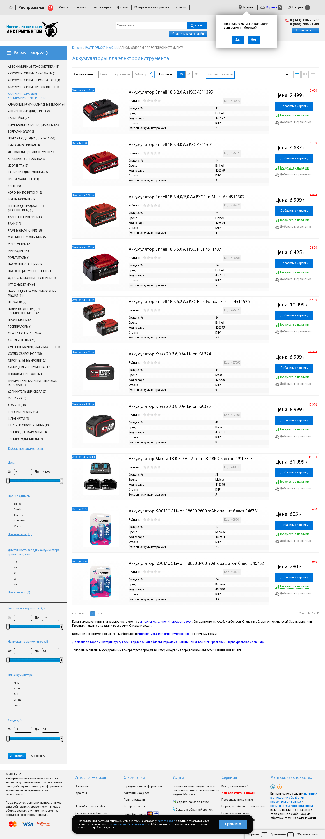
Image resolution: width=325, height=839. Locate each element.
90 (196, 74)
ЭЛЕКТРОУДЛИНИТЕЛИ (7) (25, 439)
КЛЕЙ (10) (14, 186)
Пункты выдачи (101, 7)
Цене (103, 74)
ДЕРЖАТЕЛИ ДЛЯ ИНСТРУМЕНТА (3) (32, 152)
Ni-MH (17, 683)
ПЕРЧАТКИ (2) (17, 302)
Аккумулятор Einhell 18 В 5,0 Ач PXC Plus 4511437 (175, 249)
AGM (17, 688)
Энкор (17, 504)
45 (15, 573)
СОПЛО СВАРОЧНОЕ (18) (25, 354)
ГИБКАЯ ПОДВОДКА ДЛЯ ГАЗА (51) (31, 138)
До (37, 472)
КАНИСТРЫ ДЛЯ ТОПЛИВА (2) (28, 172)
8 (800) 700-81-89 (304, 24)
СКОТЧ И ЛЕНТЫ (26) (21, 340)
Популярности (121, 74)
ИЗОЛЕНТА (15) (18, 165)
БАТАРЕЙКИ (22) (19, 118)
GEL (16, 694)
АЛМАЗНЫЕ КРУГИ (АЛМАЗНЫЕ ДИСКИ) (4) (36, 105)
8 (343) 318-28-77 (304, 20)
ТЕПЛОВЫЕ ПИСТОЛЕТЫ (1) (26, 374)
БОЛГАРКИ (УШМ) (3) (21, 132)
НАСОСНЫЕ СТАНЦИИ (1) (25, 264)
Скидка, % (15, 720)
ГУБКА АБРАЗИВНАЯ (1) (24, 145)
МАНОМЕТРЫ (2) (19, 244)
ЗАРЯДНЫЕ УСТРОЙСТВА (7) (27, 159)
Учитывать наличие (220, 74)
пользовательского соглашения (292, 806)
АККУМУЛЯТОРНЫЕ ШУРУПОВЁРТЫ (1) (33, 87)
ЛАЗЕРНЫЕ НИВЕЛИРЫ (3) (25, 217)
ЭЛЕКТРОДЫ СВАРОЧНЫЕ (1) (27, 432)
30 (15, 562)
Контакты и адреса (136, 793)
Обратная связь (305, 30)
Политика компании (235, 813)
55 (15, 579)
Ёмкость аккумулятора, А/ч (26, 608)
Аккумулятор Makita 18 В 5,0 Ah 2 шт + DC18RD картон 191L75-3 (191, 459)
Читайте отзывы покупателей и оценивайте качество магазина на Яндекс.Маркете (196, 790)
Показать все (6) (19, 592)
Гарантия (181, 7)
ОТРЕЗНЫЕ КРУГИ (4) (22, 285)
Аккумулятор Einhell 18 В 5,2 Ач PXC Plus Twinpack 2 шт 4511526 (189, 302)
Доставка (123, 7)
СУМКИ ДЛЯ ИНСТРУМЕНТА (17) (29, 367)
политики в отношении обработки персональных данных (293, 798)
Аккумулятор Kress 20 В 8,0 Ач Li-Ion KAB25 (170, 406)
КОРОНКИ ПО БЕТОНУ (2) (25, 193)
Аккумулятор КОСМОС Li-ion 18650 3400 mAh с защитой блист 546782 (196, 563)
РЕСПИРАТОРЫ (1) (20, 327)
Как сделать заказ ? (234, 786)
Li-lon (17, 700)
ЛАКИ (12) (14, 224)
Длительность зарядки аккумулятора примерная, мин (34, 552)
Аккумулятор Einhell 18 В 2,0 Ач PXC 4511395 (171, 92)
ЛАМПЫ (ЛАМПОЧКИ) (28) (25, 230)
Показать (17, 756)
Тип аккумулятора (20, 675)
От (9, 472)
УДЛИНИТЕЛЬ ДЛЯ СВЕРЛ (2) (27, 392)
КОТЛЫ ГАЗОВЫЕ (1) (21, 199)
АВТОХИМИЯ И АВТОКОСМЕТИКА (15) (33, 67)
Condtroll (19, 520)
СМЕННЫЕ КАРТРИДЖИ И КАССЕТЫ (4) (34, 347)
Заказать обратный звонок (194, 809)
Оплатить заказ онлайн (188, 34)
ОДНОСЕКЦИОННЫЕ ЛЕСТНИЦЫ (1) (32, 278)
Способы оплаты (141, 814)
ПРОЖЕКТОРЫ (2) (20, 320)
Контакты (80, 7)
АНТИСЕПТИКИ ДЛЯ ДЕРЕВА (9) (29, 111)
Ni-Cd (17, 705)
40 (15, 567)
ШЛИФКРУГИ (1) (18, 419)
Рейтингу (140, 74)
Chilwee (18, 515)
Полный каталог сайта (90, 806)
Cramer (18, 526)
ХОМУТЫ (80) (17, 405)
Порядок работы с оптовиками (243, 806)
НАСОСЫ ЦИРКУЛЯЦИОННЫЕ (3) (30, 271)
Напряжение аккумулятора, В (28, 642)
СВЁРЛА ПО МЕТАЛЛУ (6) (24, 333)
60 (15, 584)
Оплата (63, 7)
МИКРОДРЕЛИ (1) (20, 251)
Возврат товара (134, 806)
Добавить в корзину (294, 106)
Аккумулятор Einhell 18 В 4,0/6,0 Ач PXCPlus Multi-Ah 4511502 (186, 197)
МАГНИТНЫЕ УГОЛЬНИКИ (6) (27, 237)
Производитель (19, 496)
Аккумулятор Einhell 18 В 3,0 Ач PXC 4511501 (171, 145)
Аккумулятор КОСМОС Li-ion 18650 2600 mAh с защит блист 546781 (194, 511)
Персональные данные (237, 800)
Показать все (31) (20, 534)
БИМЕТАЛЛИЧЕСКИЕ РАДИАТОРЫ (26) (33, 125)
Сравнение (278, 834)
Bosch (17, 509)
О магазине (82, 786)
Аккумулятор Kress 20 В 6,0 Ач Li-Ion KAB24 (170, 354)
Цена (11, 462)
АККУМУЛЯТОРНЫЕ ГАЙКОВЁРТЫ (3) (32, 73)
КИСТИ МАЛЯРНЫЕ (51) (23, 179)
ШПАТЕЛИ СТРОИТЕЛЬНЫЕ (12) (29, 425)
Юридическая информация (151, 7)
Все (103, 613)
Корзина (271, 7)
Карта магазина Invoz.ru (91, 813)
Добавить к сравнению (293, 122)
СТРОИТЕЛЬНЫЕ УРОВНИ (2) (27, 360)
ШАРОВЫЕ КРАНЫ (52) (23, 412)
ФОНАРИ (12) (17, 398)
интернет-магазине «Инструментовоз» (166, 621)
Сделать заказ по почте (192, 802)
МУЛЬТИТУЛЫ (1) (19, 258)
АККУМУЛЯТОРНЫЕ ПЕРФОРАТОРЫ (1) (34, 80)
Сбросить (38, 756)
